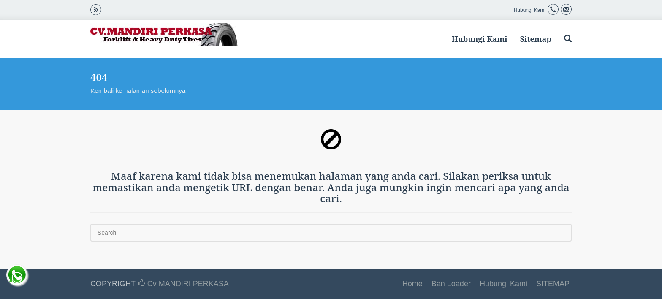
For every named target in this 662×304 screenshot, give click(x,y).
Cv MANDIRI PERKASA (183, 284)
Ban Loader (451, 284)
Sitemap (535, 39)
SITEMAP (553, 284)
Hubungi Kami (479, 39)
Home (412, 284)
